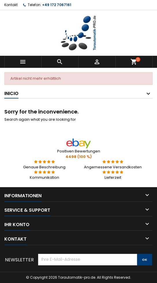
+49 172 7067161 (56, 4)
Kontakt (11, 4)
